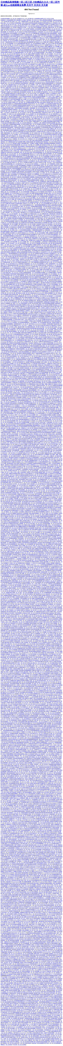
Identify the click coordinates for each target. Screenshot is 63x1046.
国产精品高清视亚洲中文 (30, 131)
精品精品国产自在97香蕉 (13, 463)
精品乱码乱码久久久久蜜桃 (12, 190)
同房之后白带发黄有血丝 (27, 726)
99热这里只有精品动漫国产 (24, 70)
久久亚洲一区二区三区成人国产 (38, 422)
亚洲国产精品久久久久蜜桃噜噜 (24, 570)
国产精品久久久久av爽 (6, 692)
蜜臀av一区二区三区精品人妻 (39, 197)
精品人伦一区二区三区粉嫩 (22, 978)
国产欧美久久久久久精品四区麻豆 (53, 482)
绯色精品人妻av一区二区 (49, 193)
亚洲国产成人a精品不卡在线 (20, 765)
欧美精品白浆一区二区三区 (32, 1009)
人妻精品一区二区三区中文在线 (36, 325)
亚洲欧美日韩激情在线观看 (48, 122)
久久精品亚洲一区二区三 (9, 645)
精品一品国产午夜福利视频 (47, 1032)
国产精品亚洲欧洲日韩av (41, 169)
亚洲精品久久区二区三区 (41, 55)
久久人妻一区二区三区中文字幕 (48, 633)
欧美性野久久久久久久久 (43, 136)
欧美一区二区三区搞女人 (21, 112)
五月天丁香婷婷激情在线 (9, 265)
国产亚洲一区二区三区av (10, 865)
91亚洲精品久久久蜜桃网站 (31, 510)
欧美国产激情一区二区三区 (29, 520)
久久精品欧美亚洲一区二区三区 (21, 247)
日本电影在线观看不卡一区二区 (33, 909)
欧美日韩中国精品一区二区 (54, 169)
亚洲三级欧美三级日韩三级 (14, 65)
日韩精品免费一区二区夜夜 (47, 572)
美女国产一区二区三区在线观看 (18, 243)
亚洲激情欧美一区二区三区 (17, 250)
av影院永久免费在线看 (18, 131)
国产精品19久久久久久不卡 (26, 186)
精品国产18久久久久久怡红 (30, 638)
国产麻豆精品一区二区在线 (46, 900)
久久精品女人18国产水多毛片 (22, 183)
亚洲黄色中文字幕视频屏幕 (10, 410)
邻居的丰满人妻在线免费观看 (41, 566)
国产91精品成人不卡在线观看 (41, 288)
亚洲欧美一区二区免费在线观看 (40, 196)
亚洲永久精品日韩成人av (55, 551)
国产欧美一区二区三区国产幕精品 (24, 740)
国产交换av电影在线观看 (36, 140)
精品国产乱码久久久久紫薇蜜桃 (21, 237)
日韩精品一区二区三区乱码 (45, 619)
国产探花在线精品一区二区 (45, 510)
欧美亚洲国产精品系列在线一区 (53, 125)
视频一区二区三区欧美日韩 (37, 899)
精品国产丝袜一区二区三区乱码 (42, 993)
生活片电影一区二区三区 (53, 21)
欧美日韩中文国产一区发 (21, 319)
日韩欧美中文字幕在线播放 (54, 1019)
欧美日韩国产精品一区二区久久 (45, 773)
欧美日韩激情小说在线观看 (22, 108)
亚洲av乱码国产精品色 (26, 504)
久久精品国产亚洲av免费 (12, 488)
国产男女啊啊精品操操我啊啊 (53, 51)
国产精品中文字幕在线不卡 (51, 325)
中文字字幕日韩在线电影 (25, 96)
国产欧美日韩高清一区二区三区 (48, 249)
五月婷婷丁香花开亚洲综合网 (47, 407)
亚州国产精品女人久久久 (18, 36)
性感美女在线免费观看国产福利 (46, 717)
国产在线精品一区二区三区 (37, 519)
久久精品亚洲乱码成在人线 (13, 222)
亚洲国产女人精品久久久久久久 (33, 761)
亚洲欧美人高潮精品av (11, 309)
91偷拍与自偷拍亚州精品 (54, 912)
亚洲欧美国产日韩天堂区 (39, 804)
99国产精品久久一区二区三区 (35, 268)
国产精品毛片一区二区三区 (9, 419)
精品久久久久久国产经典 (36, 153)
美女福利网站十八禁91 (42, 263)
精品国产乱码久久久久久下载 (12, 560)
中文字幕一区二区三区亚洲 (28, 168)
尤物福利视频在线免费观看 (20, 103)
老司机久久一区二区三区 (23, 899)
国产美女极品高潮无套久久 (51, 968)
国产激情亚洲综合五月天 (7, 809)
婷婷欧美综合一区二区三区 (31, 856)
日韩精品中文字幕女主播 (45, 591)
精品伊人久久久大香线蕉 (31, 836)
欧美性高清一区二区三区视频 (42, 1038)
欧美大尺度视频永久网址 (24, 751)
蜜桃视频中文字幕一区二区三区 (22, 553)
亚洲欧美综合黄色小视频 (48, 685)
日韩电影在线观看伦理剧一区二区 (20, 784)
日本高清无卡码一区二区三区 (11, 275)
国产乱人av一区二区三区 (13, 569)
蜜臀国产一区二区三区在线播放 (10, 545)
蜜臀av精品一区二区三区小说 (42, 682)
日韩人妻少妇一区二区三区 (18, 354)
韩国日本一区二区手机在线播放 (40, 902)
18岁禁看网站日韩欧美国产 (33, 796)
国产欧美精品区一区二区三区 (30, 294)
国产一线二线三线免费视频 (34, 241)
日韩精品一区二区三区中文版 (45, 86)
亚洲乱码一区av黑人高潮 (39, 51)
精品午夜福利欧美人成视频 (43, 644)
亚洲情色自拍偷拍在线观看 (30, 717)
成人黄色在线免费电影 (15, 454)
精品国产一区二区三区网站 (47, 754)
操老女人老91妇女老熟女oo (32, 278)
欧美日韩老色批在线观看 (52, 1000)
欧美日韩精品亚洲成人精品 (20, 754)
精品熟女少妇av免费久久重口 (54, 133)
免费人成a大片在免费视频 (8, 978)
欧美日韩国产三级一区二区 (33, 834)
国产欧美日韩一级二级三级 (47, 243)
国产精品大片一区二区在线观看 (41, 569)
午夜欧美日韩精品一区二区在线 (54, 990)
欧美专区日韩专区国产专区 (21, 874)
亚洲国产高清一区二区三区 (17, 228)
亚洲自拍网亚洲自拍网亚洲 (24, 649)
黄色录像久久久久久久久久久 (37, 81)
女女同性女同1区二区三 (36, 878)
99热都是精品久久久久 (7, 268)
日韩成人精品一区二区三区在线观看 (22, 196)
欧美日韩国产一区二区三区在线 (28, 644)
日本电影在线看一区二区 (30, 34)
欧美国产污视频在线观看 (32, 77)
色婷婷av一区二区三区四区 (54, 707)
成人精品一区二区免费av (10, 328)
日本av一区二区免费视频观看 (28, 404)
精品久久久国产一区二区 (49, 861)
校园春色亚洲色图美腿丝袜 (23, 645)
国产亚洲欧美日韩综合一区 (34, 202)
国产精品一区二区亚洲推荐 (32, 714)
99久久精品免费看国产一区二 (13, 630)
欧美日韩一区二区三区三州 (16, 516)
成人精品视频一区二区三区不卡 (40, 877)
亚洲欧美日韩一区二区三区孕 (9, 366)
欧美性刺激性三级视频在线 (53, 868)
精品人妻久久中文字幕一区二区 (47, 972)
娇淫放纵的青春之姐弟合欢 (49, 299)
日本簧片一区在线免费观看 (36, 247)
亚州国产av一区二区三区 (32, 290)
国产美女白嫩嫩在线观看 (19, 526)
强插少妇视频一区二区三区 (30, 136)
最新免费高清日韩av (26, 363)
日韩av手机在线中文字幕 (19, 724)
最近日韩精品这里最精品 (44, 250)
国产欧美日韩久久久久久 (22, 996)
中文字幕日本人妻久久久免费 (8, 922)
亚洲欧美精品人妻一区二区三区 (44, 818)
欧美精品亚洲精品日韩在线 (9, 937)
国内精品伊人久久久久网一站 (31, 906)
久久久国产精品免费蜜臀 (14, 99)
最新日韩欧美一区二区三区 (41, 231)
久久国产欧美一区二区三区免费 (31, 516)
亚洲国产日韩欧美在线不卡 (34, 855)
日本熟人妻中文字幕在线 (12, 1003)
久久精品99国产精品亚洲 (27, 80)
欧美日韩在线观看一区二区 (21, 651)
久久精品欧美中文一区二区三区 (34, 149)
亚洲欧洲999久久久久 (34, 456)
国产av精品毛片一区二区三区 (11, 644)
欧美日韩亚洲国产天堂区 (33, 426)
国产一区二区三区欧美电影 (24, 1043)
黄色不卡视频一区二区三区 (40, 442)
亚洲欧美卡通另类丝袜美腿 (32, 629)
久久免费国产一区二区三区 (23, 1027)
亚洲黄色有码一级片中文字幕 (53, 147)
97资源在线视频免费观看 (17, 864)
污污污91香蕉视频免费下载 (20, 43)
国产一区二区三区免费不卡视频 (35, 269)
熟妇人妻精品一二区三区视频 (20, 287)
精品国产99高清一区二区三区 (54, 312)
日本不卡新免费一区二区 (33, 484)
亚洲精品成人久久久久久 (7, 1015)
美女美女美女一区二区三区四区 (30, 652)
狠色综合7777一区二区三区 (24, 164)
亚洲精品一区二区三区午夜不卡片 (20, 485)
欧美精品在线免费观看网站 (38, 579)
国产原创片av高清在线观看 (20, 491)
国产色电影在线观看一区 (29, 611)
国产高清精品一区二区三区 (53, 62)
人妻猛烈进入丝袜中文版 (52, 363)
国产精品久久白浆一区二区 (23, 293)
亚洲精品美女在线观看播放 (28, 806)
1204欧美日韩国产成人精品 (42, 831)
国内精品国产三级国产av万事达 (19, 97)
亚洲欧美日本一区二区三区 (36, 403)
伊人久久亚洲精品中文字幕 (38, 59)
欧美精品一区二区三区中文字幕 (8, 780)
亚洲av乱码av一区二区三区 (34, 319)
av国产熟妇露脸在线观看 (30, 864)
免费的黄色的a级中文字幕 (34, 373)
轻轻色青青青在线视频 (12, 166)
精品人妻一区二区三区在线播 (49, 761)
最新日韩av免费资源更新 (49, 240)
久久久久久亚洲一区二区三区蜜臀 (26, 415)
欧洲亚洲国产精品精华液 (53, 324)
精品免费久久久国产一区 (45, 745)
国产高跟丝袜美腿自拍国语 (25, 51)
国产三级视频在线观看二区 (42, 858)
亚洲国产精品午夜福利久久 (10, 715)
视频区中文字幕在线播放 (38, 1008)
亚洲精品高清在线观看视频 (23, 575)
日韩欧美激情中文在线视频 (40, 222)
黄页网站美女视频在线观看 (32, 561)
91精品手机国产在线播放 (38, 171)
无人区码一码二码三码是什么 (19, 202)
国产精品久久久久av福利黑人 (23, 708)
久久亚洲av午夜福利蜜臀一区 (54, 413)
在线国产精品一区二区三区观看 (31, 188)
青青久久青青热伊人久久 (35, 287)
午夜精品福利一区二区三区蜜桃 (44, 256)
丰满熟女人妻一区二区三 (55, 128)
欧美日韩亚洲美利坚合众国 (24, 366)
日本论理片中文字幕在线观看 (15, 159)
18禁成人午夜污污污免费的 (29, 897)
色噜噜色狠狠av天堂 (50, 795)
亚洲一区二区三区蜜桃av (52, 513)
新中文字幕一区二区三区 (30, 1012)
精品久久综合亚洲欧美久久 (27, 473)
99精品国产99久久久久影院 (49, 878)
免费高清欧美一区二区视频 (39, 121)
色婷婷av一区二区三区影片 (45, 893)
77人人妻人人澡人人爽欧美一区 (48, 456)
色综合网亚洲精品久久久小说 (15, 178)
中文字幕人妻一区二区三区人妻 (10, 658)
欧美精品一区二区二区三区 (24, 871)
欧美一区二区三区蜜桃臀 (7, 889)
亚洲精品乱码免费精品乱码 (9, 431)
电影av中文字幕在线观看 (32, 802)
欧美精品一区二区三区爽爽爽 (13, 169)
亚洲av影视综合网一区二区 (15, 294)
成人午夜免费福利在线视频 (37, 943)
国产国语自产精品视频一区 (26, 683)
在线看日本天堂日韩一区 (45, 260)
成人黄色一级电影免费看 (14, 668)
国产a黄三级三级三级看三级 (27, 279)
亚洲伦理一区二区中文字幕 (24, 968)
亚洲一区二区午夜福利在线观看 (37, 52)
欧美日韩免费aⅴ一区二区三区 (32, 692)
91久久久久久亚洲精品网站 (50, 115)
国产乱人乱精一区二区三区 (50, 268)
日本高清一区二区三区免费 (33, 92)
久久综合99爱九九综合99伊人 (26, 434)
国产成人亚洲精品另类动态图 (47, 692)
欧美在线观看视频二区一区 (39, 152)
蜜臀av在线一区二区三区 (40, 118)
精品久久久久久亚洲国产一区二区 (18, 28)
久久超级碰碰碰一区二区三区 (10, 858)
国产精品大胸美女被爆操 (43, 228)
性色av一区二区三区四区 (53, 118)
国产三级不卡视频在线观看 (10, 899)
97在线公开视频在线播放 (51, 37)
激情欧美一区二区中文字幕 (44, 71)
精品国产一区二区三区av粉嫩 (32, 965)
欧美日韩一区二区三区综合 (7, 495)
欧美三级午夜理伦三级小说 (32, 900)
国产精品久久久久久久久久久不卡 (20, 140)
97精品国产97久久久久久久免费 (14, 881)
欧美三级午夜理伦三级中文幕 (30, 648)
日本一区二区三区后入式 (31, 704)
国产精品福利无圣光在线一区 (34, 134)
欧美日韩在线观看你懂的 (43, 789)
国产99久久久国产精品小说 (15, 638)
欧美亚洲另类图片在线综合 (51, 671)
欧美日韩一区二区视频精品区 (18, 77)
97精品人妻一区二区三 (6, 260)
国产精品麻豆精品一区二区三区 (45, 680)
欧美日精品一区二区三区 (28, 253)
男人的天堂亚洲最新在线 (14, 1034)
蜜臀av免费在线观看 (28, 142)
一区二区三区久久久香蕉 (17, 893)
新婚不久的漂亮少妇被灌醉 (39, 588)
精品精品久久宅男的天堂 (31, 911)
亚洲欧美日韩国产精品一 (8, 108)
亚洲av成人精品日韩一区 (22, 555)
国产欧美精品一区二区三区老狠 (39, 736)
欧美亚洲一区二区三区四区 (17, 71)
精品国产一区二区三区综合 (37, 125)
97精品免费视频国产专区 (43, 34)
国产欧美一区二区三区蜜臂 (24, 579)
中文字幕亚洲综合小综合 (32, 384)
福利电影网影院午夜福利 (39, 447)
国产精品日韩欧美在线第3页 (14, 481)
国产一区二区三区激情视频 (45, 36)
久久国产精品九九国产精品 (18, 761)
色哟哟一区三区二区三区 (54, 419)
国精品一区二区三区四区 (12, 511)
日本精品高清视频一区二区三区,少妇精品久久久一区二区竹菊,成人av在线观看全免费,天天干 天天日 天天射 (27, 18)
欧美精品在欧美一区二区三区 (52, 639)
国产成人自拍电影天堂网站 (9, 588)
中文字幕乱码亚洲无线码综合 (29, 31)
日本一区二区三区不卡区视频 (15, 78)
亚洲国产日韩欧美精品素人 (46, 448)
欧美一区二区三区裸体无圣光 (17, 563)
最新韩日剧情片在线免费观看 (29, 1013)
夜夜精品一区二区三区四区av (53, 670)
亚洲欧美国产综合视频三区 (9, 519)
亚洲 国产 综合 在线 (50, 171)
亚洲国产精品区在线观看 (11, 990)
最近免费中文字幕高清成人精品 (18, 796)
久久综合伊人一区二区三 (54, 903)
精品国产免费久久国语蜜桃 (37, 67)
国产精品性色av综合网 (25, 560)
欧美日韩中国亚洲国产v (54, 504)
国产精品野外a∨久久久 (39, 594)
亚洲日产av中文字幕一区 (29, 203)
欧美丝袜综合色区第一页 (9, 878)
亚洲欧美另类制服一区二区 (39, 1034)
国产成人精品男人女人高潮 (7, 439)
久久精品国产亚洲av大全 (34, 754)
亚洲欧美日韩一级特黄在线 (48, 213)
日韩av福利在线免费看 (29, 1028)
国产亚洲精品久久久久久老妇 (44, 437)
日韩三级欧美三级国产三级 (28, 698)
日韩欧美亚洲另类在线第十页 (8, 740)
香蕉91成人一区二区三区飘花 (49, 108)
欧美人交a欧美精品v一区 (12, 768)
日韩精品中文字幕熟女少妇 (17, 525)
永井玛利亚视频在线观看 (48, 303)
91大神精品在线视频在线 (27, 442)
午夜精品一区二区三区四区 (31, 334)
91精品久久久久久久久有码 (15, 350)
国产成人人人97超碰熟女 (32, 260)
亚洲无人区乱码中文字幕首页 (37, 795)
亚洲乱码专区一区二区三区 (17, 175)
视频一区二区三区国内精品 (18, 714)
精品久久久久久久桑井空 (35, 299)
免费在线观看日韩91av (18, 1012)
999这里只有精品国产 (32, 370)
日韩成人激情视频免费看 (7, 946)
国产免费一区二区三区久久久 (46, 150)
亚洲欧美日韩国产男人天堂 (12, 602)
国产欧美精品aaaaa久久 (6, 313)
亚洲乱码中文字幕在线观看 (51, 67)
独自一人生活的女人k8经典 (7, 112)
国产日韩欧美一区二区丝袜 (15, 136)
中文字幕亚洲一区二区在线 (41, 304)
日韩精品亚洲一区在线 (14, 993)
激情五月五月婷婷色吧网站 (15, 674)
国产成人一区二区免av (20, 589)
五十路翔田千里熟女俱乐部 (17, 172)
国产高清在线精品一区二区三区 (9, 808)
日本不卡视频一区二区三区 (28, 409)
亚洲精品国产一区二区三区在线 (16, 476)
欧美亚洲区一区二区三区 (36, 956)
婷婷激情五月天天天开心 (51, 166)
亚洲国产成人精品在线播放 (33, 815)
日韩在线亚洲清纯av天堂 (31, 146)
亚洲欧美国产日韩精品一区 (7, 1005)
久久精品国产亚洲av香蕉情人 (50, 105)
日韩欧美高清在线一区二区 (16, 188)
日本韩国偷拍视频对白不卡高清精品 (22, 1000)
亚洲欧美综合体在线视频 (54, 212)
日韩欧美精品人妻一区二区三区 (15, 771)
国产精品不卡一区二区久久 (17, 162)
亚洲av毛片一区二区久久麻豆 (33, 673)
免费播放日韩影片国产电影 (26, 912)
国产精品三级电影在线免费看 (33, 382)
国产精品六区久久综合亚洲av (47, 340)
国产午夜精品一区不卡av (8, 475)
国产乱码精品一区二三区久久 (33, 354)
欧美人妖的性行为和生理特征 (39, 26)
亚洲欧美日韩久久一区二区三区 (54, 186)
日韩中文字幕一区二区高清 (43, 601)
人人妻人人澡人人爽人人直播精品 (10, 297)
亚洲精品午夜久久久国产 (30, 547)
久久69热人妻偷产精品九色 (25, 447)
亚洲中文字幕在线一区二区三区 (11, 372)
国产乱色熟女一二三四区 (10, 566)
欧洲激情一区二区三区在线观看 (34, 208)
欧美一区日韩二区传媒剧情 (33, 439)
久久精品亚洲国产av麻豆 (24, 166)
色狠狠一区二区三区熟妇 (46, 53)
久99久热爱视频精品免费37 (17, 34)
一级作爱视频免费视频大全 (40, 205)
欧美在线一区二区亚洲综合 (55, 736)
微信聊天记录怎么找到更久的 (9, 197)
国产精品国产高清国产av (16, 792)
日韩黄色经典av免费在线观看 (53, 774)
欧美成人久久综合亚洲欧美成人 (40, 654)
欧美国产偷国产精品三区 (30, 120)
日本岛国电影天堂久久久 (44, 318)
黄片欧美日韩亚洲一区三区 (52, 81)
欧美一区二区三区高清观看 (24, 903)
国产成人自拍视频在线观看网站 (50, 382)
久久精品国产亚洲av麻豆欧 (10, 403)
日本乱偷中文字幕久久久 (34, 313)
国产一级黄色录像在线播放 (50, 485)
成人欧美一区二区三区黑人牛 (28, 65)
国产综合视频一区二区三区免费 (45, 329)
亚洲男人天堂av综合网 (26, 338)
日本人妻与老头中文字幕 (38, 489)
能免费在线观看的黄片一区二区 (28, 522)
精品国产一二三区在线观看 (42, 486)
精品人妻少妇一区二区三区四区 (51, 865)
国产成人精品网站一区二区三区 (35, 130)
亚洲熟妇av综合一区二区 (28, 304)
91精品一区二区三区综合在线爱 (50, 786)
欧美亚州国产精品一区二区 (15, 39)
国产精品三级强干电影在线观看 (20, 1022)
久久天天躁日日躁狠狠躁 (44, 398)
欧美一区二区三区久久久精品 (14, 244)
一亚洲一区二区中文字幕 (24, 125)
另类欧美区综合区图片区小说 (51, 247)
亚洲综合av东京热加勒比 (46, 426)
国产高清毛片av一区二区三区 (35, 155)
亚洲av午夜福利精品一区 (46, 965)
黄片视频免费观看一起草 (32, 526)
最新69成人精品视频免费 (27, 42)
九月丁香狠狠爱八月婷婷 (42, 24)
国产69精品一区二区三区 (35, 757)
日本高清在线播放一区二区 (27, 133)
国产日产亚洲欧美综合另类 (52, 560)
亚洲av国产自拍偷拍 (7, 393)
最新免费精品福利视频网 (53, 535)
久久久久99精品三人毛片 (7, 281)
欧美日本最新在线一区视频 (30, 952)
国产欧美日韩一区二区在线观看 (34, 492)
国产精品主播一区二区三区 (27, 843)
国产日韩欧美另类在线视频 (13, 343)
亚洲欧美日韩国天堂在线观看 (54, 570)
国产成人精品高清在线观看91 (24, 632)
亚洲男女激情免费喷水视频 (14, 895)
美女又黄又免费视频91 (36, 27)
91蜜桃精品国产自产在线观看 (15, 142)
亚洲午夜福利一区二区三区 (14, 209)
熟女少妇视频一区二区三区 (40, 90)
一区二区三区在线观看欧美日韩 (31, 827)
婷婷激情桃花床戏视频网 (35, 555)
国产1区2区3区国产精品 (35, 303)
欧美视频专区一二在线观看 (14, 558)
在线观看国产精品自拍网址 (30, 623)
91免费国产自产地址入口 (38, 37)
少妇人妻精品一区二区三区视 (8, 921)
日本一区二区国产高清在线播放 (44, 84)
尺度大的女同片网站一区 (12, 425)
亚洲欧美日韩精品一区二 (17, 462)
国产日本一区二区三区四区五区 (39, 538)
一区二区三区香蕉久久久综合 (52, 489)
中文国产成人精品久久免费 (30, 536)
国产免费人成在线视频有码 (15, 500)
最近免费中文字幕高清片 (10, 736)
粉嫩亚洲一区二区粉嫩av (54, 46)
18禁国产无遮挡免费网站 (23, 859)
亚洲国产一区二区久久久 (28, 705)
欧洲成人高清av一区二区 (49, 842)
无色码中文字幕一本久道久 (45, 162)
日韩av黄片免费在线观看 (12, 533)
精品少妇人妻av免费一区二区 (36, 671)
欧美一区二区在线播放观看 (40, 80)
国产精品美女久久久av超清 (10, 26)
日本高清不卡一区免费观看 (31, 799)
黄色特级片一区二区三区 (37, 478)
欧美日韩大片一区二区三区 (23, 482)
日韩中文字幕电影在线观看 (22, 475)
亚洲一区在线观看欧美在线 (25, 291)
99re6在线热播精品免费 (42, 368)
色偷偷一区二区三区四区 (7, 855)
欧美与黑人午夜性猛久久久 (54, 26)
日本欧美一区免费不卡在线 (14, 705)
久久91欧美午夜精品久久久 (22, 233)
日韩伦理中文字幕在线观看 (35, 435)
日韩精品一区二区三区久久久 (20, 139)
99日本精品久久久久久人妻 (35, 790)
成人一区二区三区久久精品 (36, 996)
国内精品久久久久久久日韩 (28, 915)
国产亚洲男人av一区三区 (26, 654)
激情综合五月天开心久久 (24, 768)
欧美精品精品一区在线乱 (27, 343)
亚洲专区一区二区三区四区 (14, 128)
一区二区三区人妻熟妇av (7, 1032)
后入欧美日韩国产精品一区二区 (15, 814)
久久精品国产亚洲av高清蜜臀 (52, 645)
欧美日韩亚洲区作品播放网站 (18, 423)
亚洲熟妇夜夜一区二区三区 (39, 466)
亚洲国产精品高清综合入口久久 (39, 539)
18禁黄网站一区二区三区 (48, 550)
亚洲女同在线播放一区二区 (49, 153)
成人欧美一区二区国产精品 (34, 641)
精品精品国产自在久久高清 (54, 194)
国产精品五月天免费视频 (31, 36)
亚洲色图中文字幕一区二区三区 (15, 86)
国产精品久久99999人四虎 (38, 624)
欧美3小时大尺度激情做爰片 (32, 457)
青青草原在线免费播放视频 (25, 425)
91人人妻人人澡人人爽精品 (53, 96)
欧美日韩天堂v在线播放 (49, 309)
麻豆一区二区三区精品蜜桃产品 (21, 303)
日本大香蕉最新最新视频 (19, 149)
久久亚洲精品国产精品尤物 (50, 348)
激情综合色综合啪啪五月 (24, 429)
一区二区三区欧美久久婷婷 (52, 447)
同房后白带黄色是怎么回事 (27, 169)
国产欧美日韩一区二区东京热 (19, 646)
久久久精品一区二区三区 (31, 732)
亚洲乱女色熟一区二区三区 (28, 1037)
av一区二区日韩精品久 (25, 718)
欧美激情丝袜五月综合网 (17, 120)
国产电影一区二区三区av (36, 523)
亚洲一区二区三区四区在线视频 (17, 114)
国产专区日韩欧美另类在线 (30, 376)
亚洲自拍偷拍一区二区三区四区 (27, 385)
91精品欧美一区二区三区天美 (45, 31)
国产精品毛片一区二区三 (36, 833)
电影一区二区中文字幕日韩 (23, 265)
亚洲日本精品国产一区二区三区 (16, 180)
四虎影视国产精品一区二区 (9, 482)
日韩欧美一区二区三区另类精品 (28, 285)
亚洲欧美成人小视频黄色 (37, 751)
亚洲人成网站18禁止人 (19, 100)
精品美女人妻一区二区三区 (36, 475)
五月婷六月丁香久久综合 (49, 541)
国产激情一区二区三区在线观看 (23, 62)
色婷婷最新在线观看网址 (49, 143)
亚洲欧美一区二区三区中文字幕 (36, 200)
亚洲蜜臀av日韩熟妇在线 (35, 177)
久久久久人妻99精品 (55, 789)
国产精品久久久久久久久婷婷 (21, 193)
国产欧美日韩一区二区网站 (27, 764)
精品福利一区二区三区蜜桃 (36, 784)
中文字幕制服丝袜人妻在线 (37, 33)
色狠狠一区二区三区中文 (38, 695)
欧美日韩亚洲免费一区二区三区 (19, 144)
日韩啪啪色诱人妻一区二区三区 (25, 296)
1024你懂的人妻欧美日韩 (13, 288)
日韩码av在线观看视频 (21, 252)
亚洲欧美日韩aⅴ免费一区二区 (29, 58)
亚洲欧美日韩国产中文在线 (31, 162)
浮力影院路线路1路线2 (46, 127)
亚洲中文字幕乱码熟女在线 (36, 348)
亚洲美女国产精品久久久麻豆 (45, 599)
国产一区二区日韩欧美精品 (51, 663)
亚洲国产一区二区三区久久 (25, 877)
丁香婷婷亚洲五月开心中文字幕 (13, 42)
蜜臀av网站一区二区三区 (18, 621)
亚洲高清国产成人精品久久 (23, 81)
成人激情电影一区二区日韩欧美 (25, 381)
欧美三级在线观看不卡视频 (39, 338)
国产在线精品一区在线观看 (34, 28)
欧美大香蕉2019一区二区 (28, 194)
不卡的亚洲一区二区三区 (8, 701)
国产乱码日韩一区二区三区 (28, 532)
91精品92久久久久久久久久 (30, 530)
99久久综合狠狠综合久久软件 (34, 826)
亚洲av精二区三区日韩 (21, 282)
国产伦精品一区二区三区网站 (42, 558)
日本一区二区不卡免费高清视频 (21, 422)
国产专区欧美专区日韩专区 (47, 306)
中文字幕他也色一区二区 (23, 780)
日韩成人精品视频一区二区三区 (47, 561)
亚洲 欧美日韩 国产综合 (17, 880)
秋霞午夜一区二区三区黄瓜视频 (30, 470)
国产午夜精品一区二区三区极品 (45, 331)
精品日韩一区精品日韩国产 (53, 322)
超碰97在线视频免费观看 (38, 598)
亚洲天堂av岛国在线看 (6, 187)
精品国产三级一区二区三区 (27, 630)
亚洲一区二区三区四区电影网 (49, 187)
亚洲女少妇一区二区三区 (40, 133)
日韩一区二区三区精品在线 (33, 407)
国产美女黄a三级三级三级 (12, 256)
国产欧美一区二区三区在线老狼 (11, 285)
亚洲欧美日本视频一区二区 (14, 375)
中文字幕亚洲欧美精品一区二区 (20, 52)
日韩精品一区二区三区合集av (29, 397)
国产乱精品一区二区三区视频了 (27, 84)
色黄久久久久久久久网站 (16, 46)
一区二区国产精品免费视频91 (29, 437)
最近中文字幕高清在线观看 (18, 514)
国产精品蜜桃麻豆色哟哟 (7, 130)
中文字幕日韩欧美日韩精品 (40, 507)
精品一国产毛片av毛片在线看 (10, 434)
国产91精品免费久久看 (6, 36)
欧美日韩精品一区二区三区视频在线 (18, 155)
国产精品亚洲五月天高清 (48, 321)
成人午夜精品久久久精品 (38, 297)
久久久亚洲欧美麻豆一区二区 (16, 781)
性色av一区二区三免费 (10, 115)
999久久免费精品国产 (7, 441)
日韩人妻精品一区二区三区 (47, 395)
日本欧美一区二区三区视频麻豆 (36, 139)
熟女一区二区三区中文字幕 (29, 93)
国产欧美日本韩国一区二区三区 (17, 564)
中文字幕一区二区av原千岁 (13, 45)
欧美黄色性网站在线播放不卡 (36, 872)
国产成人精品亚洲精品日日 (34, 216)
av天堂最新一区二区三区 (23, 219)
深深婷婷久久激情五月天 (32, 811)
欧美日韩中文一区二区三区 (7, 737)
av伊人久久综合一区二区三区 (19, 664)
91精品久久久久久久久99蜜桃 (44, 530)
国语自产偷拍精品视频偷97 (11, 96)
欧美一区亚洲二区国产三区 (36, 617)
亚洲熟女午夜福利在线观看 (44, 547)
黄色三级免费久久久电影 (19, 20)
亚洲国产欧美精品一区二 (43, 124)
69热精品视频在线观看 (26, 517)
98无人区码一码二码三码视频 (40, 410)
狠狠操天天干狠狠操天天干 (20, 130)
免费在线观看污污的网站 (15, 542)
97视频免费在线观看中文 (38, 230)
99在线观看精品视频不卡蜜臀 (44, 781)
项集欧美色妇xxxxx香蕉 (50, 453)
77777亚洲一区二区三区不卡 (23, 922)
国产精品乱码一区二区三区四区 (49, 815)
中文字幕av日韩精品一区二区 (8, 359)
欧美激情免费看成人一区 (26, 322)
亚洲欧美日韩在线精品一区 (34, 660)
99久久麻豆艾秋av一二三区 (26, 1024)
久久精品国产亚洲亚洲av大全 (25, 658)
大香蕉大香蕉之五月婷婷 (9, 466)
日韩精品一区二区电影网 (8, 727)
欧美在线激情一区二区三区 (14, 413)
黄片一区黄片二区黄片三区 (7, 75)
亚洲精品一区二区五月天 (42, 793)
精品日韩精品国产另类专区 (42, 551)
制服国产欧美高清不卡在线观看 (19, 370)
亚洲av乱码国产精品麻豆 (21, 378)
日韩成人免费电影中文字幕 (34, 238)
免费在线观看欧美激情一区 (24, 400)
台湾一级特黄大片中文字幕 (13, 442)
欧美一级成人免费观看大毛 (28, 779)
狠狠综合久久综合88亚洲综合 (42, 394)
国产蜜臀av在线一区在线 (10, 699)
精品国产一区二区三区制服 (14, 194)
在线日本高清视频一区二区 (33, 249)
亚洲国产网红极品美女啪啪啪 (15, 218)
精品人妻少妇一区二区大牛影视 (39, 419)
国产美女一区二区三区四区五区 (37, 73)
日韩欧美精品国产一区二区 (36, 541)
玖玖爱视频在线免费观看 (15, 58)
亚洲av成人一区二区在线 (51, 579)
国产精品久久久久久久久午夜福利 (19, 321)
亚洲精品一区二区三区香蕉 (42, 586)
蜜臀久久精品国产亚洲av (15, 554)
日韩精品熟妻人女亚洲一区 (20, 268)
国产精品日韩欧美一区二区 (12, 337)
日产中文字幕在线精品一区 (52, 508)
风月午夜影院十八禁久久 (46, 500)
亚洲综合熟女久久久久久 (23, 964)
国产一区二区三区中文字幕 (42, 445)
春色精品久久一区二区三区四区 (50, 757)
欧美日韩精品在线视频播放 (17, 696)
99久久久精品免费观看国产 (43, 522)
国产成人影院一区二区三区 (45, 696)
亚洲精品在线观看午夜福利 (22, 608)
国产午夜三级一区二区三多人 (38, 720)
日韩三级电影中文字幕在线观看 (47, 30)
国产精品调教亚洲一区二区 (44, 481)
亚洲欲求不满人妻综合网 (15, 853)
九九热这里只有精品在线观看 (27, 372)
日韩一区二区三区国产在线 (9, 996)
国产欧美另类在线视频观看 (23, 158)
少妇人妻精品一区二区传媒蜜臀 (53, 52)
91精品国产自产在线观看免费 (9, 833)
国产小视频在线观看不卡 (31, 318)
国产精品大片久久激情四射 (55, 259)
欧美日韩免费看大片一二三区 (15, 486)
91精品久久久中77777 (39, 45)
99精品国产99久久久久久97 (50, 730)
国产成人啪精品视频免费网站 (10, 793)
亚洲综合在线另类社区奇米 (42, 1037)
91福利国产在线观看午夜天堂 (11, 95)
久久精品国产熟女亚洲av (30, 228)
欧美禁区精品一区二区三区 (7, 62)
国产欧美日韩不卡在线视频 (14, 397)
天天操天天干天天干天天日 (37, 848)
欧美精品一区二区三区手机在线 (15, 307)
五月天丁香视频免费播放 (10, 538)
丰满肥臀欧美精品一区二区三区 (36, 460)
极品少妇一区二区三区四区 (10, 529)
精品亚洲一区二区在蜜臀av (53, 467)
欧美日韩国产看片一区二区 (30, 124)
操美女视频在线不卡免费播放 (42, 454)
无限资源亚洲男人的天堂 (49, 388)
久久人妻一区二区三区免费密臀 (42, 450)
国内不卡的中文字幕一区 (45, 77)
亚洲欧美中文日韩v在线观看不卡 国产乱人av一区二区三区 (46, 351)
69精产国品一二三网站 (14, 61)
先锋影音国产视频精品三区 (27, 332)
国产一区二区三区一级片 (21, 727)
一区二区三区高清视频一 (51, 328)
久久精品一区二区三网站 (8, 230)
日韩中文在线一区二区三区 (9, 177)
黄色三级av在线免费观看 (50, 33)
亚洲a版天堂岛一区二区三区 (25, 850)
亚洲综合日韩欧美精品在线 (49, 344)
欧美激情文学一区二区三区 (36, 485)
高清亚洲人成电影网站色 (42, 748)
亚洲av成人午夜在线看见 (44, 365)
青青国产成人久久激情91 (49, 617)
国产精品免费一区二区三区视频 (18, 241)
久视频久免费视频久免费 (13, 607)
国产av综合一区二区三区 (13, 507)
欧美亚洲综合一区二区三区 (40, 212)
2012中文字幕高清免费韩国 (34, 97)
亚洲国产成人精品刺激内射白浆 (30, 554)
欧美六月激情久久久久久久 (44, 58)
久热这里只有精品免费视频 (54, 538)
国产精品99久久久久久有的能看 (50, 679)
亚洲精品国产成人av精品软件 (23, 837)
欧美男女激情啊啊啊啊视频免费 (30, 739)
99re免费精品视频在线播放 (18, 811)
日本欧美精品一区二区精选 (34, 805)
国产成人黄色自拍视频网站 (38, 511)
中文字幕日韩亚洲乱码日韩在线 (48, 100)
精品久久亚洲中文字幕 (37, 837)
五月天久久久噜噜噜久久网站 (20, 679)
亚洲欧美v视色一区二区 (45, 984)
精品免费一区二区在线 (13, 368)
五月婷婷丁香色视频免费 (13, 450)
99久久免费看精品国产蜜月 (42, 690)
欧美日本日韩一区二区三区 (23, 467)
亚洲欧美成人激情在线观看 (34, 378)
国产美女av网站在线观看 (26, 297)
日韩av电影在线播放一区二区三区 (37, 513)
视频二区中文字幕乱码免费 (33, 875)
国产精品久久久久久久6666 (28, 494)
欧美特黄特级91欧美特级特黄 (36, 328)
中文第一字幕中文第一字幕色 (16, 150)
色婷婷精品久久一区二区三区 (36, 235)
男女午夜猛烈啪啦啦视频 (50, 784)
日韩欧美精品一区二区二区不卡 (11, 133)
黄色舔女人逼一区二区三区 (40, 434)
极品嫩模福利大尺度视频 (45, 370)
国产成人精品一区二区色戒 (32, 109)
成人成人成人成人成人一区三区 (13, 24)
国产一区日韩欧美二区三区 (21, 506)
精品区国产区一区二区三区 (10, 478)
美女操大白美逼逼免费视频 (39, 96)
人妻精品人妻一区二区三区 (46, 444)
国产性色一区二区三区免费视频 (52, 1043)
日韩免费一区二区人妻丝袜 (20, 498)
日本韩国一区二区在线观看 (33, 127)
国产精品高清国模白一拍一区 (14, 331)
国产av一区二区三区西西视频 (42, 156)
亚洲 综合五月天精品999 (8, 749)
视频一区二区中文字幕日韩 (47, 56)
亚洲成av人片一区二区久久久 (44, 120)
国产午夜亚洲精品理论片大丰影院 (13, 601)
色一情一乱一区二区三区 (7, 53)
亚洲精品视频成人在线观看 (51, 708)
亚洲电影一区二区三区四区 (10, 225)
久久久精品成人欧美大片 (49, 353)
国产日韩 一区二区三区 (21, 663)
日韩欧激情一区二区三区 (51, 230)
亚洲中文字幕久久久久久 (32, 925)
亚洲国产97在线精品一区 (48, 776)
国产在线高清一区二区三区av (25, 225)
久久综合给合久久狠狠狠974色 (16, 227)
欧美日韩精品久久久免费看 (19, 673)
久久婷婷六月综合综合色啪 (19, 905)
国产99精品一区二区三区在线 (44, 117)
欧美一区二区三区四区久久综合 (27, 533)
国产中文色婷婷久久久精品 (46, 188)
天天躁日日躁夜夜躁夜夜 (54, 237)
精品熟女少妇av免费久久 (34, 252)
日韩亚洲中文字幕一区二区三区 (18, 30)
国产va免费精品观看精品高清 (54, 347)
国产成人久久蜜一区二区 (50, 262)
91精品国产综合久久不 (13, 84)
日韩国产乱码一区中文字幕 (52, 219)
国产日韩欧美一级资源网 (53, 42)
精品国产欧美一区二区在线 (41, 528)
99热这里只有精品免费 (12, 682)
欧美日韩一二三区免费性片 (20, 281)
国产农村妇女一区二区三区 (49, 580)
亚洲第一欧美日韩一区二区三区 (33, 514)
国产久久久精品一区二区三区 (45, 689)
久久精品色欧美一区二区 (21, 238)
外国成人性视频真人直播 (40, 726)
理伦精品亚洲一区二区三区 (30, 89)
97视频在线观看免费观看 (30, 752)
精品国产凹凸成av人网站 (18, 900)
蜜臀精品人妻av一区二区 (8, 277)
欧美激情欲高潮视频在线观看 (31, 180)
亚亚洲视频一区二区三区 (45, 714)
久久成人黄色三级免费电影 (26, 257)
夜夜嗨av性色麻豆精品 (46, 870)
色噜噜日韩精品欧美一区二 (24, 262)
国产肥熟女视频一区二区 (41, 194)
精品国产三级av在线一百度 (12, 186)
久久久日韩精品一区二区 (54, 497)
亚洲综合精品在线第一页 (37, 416)
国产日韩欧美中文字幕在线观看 (40, 291)
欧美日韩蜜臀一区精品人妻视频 (46, 563)
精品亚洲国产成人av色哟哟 (28, 24)
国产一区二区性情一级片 (21, 737)
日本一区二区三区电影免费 (44, 390)
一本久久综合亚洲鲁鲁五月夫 (26, 205)
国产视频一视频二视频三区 (46, 384)
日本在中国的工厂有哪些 (18, 732)
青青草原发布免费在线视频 (33, 933)
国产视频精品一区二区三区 (45, 925)
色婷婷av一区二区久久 (21, 211)
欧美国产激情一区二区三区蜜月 (24, 121)
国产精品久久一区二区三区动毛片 (15, 341)
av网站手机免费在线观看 (52, 181)
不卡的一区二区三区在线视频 (12, 90)
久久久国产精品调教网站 (19, 165)
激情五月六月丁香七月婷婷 (26, 783)
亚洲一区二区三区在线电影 (40, 683)
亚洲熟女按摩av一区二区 (19, 393)
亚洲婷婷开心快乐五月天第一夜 (18, 997)
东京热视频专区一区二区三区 (18, 208)
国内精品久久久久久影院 (27, 212)
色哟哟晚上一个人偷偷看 (48, 585)
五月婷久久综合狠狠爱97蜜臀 (30, 78)
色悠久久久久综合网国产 (48, 255)
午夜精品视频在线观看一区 (26, 347)
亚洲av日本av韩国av (57, 739)
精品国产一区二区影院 (37, 1010)
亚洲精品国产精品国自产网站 (51, 302)
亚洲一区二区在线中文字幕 (33, 48)
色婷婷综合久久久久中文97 (49, 555)
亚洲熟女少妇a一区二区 (8, 378)
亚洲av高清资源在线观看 (31, 23)
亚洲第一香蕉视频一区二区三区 (42, 95)
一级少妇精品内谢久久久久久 (45, 470)
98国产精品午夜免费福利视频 (47, 991)
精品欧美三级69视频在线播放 (25, 488)
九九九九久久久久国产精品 (51, 235)
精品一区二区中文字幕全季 (42, 839)
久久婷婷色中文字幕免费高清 (25, 459)
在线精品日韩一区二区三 (42, 755)
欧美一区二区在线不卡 (12, 118)
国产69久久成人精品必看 (9, 956)
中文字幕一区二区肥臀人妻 (34, 144)
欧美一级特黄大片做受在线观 (41, 300)
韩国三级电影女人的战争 (39, 225)
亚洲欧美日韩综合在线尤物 (18, 278)
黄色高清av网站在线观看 (20, 567)
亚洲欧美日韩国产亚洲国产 (24, 369)
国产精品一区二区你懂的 (54, 90)
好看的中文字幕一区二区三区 (34, 221)
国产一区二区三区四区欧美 (10, 840)
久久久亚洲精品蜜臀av (28, 156)
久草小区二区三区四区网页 (52, 59)
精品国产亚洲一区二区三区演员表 (14, 335)
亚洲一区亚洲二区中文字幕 (19, 260)
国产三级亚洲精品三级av (7, 412)
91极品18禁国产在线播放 (33, 53)
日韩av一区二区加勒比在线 (20, 200)
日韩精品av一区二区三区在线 (24, 695)
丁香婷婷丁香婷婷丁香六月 (10, 751)
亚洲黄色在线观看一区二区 (44, 752)
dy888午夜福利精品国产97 (53, 332)
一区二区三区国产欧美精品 (28, 55)
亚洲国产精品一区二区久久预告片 (40, 266)
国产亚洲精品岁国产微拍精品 (41, 142)
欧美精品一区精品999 (21, 48)
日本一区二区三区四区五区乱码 (38, 265)
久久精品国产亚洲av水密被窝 (37, 75)
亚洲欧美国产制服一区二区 (12, 592)
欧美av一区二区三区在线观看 (51, 400)
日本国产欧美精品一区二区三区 (29, 117)
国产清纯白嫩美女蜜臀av (36, 529)
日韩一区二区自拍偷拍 (50, 1008)
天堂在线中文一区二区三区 (42, 40)
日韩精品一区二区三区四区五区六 (30, 209)
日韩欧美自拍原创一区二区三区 (44, 385)
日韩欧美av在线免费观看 (22, 177)
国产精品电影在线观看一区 (15, 940)
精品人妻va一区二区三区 (23, 833)
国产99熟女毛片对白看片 (8, 613)
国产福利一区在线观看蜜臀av (44, 65)
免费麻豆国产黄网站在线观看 (17, 680)
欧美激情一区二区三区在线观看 (8, 171)
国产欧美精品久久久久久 (24, 266)
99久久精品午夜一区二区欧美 (9, 147)
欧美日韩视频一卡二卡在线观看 (18, 557)
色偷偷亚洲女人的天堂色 (8, 743)
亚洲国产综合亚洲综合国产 (44, 536)
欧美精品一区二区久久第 (43, 244)
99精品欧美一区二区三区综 (44, 89)
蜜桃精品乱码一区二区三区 (32, 787)
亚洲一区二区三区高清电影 (11, 205)
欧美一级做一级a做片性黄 (17, 326)
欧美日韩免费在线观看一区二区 (52, 130)
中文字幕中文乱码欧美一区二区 (31, 984)
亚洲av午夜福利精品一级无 (18, 23)
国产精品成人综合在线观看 (10, 33)
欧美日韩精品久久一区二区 (45, 294)
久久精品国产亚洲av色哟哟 (13, 974)
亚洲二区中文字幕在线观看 (19, 883)
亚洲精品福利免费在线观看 (33, 724)
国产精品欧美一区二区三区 (15, 591)
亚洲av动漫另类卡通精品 (13, 1041)
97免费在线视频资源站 (16, 156)
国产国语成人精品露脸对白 (45, 78)
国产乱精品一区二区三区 (39, 962)
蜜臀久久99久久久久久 (37, 871)
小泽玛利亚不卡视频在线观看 (48, 241)
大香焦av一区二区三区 (56, 315)
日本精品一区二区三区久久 (16, 666)
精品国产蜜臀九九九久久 (10, 70)
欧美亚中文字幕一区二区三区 (49, 144)
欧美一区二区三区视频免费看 (29, 331)
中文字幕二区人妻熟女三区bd (14, 438)
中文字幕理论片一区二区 (26, 707)
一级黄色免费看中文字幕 (39, 931)
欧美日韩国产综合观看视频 (54, 806)
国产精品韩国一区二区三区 (41, 808)
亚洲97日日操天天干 (20, 290)
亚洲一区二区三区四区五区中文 (29, 789)
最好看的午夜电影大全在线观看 (49, 282)
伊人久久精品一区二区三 (33, 983)
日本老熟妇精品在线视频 (40, 279)
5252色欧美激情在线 (29, 839)
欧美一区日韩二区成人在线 (53, 620)
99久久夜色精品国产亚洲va (55, 808)
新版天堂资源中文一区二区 (24, 736)
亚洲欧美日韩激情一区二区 (7, 444)
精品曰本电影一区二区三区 (17, 49)
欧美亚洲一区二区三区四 (15, 31)
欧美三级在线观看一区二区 (45, 274)
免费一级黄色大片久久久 (30, 175)
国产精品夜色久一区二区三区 (47, 92)
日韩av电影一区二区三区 (46, 875)
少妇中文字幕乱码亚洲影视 (47, 457)
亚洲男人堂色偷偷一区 (49, 475)
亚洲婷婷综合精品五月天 (49, 978)
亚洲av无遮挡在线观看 (20, 439)
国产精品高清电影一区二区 (40, 544)
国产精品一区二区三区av (49, 956)
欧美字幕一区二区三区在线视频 (45, 184)
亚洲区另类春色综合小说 (25, 986)
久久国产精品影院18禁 (33, 444)
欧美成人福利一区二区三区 (23, 206)
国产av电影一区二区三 (46, 362)
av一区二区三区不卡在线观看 (9, 302)
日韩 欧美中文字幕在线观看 (53, 338)
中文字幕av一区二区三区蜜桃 (17, 759)
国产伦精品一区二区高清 (40, 21)
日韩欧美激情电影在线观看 (46, 516)
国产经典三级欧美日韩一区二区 (50, 27)
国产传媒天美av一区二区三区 (10, 272)
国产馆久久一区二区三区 (54, 917)
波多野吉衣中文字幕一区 (44, 958)
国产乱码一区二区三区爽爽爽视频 (42, 592)
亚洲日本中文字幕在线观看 (43, 285)
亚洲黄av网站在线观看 (31, 432)
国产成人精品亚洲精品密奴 (34, 112)
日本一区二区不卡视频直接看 (38, 62)
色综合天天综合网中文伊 (32, 30)
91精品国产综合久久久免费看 (45, 771)
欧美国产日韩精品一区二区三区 (50, 277)
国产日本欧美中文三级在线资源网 (23, 199)
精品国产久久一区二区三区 (36, 115)
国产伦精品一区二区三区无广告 (10, 51)
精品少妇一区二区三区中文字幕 (41, 99)
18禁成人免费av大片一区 (14, 102)
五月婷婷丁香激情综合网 (14, 504)
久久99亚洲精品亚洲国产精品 (52, 103)
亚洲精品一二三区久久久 (21, 406)
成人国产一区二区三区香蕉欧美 (8, 508)
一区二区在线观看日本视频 (38, 272)
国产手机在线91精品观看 (46, 880)
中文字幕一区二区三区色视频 (23, 246)
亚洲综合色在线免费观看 (40, 459)
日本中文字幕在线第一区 (49, 1005)
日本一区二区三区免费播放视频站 (37, 147)
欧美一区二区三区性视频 (26, 190)
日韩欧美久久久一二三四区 (40, 749)
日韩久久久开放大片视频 (21, 444)
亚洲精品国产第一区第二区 (28, 586)
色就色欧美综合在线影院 (51, 553)
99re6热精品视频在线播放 (38, 508)
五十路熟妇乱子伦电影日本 (44, 315)
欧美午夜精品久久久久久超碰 (31, 172)
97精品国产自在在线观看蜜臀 (35, 302)
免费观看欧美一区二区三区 (22, 299)
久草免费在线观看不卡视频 (29, 244)
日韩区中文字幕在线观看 (21, 221)
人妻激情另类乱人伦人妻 (27, 21)
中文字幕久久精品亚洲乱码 (33, 1032)
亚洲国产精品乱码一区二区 (50, 158)
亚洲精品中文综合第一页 (23, 161)
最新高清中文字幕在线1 (16, 93)
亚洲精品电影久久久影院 (17, 510)
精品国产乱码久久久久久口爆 (52, 740)
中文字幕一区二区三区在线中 (30, 365)
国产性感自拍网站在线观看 (18, 965)
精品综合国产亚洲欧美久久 (40, 783)
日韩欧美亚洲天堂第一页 (46, 946)
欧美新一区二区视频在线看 (21, 435)
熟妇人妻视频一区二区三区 (23, 523)
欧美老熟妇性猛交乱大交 (43, 1013)
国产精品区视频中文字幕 (53, 548)
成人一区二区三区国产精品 (22, 617)
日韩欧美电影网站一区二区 (22, 348)
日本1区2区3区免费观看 (56, 944)
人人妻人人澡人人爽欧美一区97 (16, 799)
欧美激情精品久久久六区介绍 (22, 701)
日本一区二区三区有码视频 (13, 332)
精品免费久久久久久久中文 (44, 952)
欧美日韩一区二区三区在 (33, 991)
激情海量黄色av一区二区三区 (31, 401)
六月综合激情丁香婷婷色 (28, 551)
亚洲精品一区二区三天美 (14, 338)
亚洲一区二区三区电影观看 (22, 191)
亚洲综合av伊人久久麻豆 (40, 343)
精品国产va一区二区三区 (27, 357)
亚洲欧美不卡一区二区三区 (19, 605)
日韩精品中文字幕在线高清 (50, 833)
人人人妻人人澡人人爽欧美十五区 (19, 240)
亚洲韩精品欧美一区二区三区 (21, 324)
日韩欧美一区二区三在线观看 (29, 375)
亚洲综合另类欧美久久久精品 (41, 428)
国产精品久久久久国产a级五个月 (41, 391)
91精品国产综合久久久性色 (28, 981)
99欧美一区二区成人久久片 (30, 86)
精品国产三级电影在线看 (19, 344)
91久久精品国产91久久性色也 (9, 219)
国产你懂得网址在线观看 (37, 262)
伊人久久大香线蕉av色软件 (44, 642)
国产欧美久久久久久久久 (43, 762)
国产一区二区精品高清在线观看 (24, 74)
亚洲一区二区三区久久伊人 (48, 64)
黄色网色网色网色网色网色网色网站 (44, 812)
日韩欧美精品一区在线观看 (31, 250)
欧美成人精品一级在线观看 (54, 434)
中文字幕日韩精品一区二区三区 (33, 786)
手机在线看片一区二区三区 (24, 538)
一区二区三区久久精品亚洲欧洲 (29, 614)
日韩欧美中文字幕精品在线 (10, 137)
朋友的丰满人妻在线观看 (38, 316)
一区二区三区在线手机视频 (40, 61)
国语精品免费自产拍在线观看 (24, 508)
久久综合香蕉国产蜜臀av (25, 37)
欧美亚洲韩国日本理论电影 (26, 90)
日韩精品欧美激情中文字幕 (45, 146)
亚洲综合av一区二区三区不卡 (8, 608)
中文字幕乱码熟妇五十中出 (39, 657)
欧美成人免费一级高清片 (12, 459)
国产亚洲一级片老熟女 (40, 102)
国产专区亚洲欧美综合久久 (23, 639)
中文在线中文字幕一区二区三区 (24, 466)
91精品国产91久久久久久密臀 (10, 37)
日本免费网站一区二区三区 (49, 140)
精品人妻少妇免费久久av (49, 366)
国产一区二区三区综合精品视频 (28, 755)
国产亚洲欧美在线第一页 (38, 927)
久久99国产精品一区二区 (43, 39)
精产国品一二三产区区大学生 (40, 451)
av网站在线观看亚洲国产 (46, 495)
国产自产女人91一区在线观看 (11, 598)
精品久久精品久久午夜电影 (23, 956)
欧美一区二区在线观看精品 (34, 43)
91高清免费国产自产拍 (47, 498)
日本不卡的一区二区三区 (55, 919)
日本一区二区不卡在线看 (19, 946)
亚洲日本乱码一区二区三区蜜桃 (36, 103)
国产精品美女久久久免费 (48, 660)
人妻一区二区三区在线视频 (42, 203)
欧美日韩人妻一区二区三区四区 (14, 501)
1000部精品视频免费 (8, 395)
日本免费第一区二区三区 (8, 299)
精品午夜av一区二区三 (33, 340)
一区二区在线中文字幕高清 (24, 1030)
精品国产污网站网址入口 (21, 306)
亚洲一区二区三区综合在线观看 (34, 344)
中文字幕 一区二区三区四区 (37, 453)
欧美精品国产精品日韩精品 (18, 146)
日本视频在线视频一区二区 (36, 715)
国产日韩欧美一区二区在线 (53, 604)
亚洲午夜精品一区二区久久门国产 (50, 406)
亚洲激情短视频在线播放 (32, 68)
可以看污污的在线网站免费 (20, 721)
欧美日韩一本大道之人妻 (42, 886)
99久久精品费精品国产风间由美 (8, 949)
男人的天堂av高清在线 (6, 484)
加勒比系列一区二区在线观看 (41, 953)
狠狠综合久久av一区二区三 (20, 325)
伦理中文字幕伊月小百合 (37, 309)
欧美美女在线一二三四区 (50, 780)
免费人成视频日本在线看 (8, 233)
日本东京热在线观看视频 (17, 106)
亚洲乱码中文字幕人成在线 (48, 636)
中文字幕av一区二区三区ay (47, 777)
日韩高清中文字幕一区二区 (48, 112)
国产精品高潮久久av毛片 (13, 573)
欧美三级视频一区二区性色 (45, 648)
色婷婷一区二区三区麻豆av (40, 658)
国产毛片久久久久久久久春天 (35, 865)
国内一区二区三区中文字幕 (37, 645)
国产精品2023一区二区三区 (9, 206)
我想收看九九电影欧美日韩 (47, 313)
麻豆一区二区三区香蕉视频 (35, 503)
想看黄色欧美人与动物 (31, 284)
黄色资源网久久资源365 (21, 613)
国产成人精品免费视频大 (43, 417)
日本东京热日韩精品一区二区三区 (29, 398)
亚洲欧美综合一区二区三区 (10, 548)
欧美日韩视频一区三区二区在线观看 (34, 227)
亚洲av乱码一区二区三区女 (30, 159)
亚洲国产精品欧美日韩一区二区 (27, 711)
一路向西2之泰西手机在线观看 (29, 481)
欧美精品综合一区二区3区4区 (31, 150)
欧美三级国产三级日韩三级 (46, 423)
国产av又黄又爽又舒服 (40, 332)
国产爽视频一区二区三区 (41, 806)
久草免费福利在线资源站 (46, 1016)
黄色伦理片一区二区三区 (27, 61)
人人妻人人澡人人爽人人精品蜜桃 (17, 472)
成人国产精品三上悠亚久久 (40, 912)
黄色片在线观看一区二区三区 (22, 627)
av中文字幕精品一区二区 (23, 33)
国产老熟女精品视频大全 (49, 506)
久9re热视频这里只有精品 (36, 183)
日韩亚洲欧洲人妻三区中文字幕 (43, 846)
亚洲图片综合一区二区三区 (14, 409)
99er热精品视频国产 (41, 853)
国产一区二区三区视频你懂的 (37, 627)
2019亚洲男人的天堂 (9, 617)
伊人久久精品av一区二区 (7, 255)
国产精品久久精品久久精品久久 (26, 661)
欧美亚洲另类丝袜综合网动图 (48, 589)
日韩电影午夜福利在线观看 (19, 105)
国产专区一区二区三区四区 (54, 137)
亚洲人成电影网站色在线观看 (49, 378)
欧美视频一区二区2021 (10, 121)
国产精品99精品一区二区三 (54, 61)
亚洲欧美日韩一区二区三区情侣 (19, 896)
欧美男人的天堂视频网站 (44, 856)
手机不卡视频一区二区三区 (25, 545)
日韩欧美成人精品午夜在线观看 (37, 955)
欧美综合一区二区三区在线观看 (34, 975)
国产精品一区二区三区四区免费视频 (29, 693)
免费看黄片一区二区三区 (22, 115)
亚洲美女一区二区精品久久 (51, 87)
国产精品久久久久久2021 (30, 71)
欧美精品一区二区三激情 (9, 456)
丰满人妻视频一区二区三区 (28, 930)
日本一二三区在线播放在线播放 (23, 230)
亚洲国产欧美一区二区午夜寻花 (43, 630)
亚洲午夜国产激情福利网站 (21, 872)
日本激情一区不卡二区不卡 (20, 134)
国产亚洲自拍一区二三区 (22, 842)
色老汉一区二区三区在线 (46, 165)
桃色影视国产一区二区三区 (45, 710)
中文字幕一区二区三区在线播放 (37, 233)
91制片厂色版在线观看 (36, 353)
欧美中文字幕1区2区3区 (40, 676)
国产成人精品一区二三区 (14, 21)
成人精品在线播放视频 (52, 801)
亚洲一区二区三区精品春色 (50, 922)
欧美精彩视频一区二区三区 (53, 343)
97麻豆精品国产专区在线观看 (24, 171)
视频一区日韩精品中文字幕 (17, 950)
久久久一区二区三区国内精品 (9, 720)
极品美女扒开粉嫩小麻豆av (41, 533)
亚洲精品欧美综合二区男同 (36, 388)
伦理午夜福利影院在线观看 (41, 705)
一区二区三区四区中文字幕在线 (38, 575)
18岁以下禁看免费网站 (7, 754)
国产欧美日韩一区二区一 (35, 776)
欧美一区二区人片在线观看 (50, 227)
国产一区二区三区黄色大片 (21, 1005)
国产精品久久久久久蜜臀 (7, 196)
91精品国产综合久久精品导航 (51, 139)
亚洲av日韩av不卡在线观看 (26, 887)
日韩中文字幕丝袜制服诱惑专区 (11, 522)
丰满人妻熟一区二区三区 (41, 583)
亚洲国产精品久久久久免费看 (52, 73)
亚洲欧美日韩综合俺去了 (9, 757)
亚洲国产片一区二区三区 (42, 271)
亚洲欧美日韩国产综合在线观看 (27, 602)
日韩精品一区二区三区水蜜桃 (41, 688)
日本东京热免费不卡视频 (14, 494)
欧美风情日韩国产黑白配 (44, 732)
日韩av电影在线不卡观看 (38, 713)
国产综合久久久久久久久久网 (8, 81)
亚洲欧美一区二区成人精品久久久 (30, 745)
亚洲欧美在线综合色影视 (22, 328)
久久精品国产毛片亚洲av (8, 306)
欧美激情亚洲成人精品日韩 (37, 701)
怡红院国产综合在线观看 (40, 620)
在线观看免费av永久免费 (35, 679)
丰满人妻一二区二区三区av (9, 453)
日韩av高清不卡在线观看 (38, 87)
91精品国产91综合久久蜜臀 (50, 996)
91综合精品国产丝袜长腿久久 (48, 48)
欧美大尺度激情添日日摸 (27, 128)
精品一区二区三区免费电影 (7, 776)
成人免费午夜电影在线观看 (36, 193)
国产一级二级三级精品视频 (32, 1035)
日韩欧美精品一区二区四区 (40, 707)
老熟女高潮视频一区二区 (35, 187)
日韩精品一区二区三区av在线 (44, 397)
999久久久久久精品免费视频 (14, 445)
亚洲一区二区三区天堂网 (18, 284)
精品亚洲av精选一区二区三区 (36, 845)
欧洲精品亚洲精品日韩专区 (55, 74)
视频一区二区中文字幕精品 (24, 990)
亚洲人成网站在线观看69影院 (13, 473)
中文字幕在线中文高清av (25, 87)
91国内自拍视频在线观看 (8, 663)
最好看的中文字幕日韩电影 (54, 425)
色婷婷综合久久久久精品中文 (9, 381)
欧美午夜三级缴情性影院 (35, 277)
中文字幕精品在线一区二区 (42, 111)
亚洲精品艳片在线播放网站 (25, 902)
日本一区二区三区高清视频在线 (32, 880)
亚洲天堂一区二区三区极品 (31, 597)
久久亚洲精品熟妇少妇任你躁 (14, 304)
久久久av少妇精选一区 (13, 322)
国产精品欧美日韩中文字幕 (49, 608)
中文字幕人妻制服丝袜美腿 (21, 790)
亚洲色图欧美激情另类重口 (53, 121)
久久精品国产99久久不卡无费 (17, 787)
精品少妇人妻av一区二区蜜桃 (28, 748)
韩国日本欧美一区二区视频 (52, 859)
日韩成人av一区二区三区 (27, 428)
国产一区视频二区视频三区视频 (35, 143)
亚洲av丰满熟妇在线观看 (30, 823)
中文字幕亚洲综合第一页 (31, 326)
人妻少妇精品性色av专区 (10, 296)
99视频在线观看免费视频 (15, 779)
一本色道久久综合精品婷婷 (26, 450)
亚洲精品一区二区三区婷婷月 (19, 216)
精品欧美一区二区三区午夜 (10, 161)
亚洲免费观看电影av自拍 (36, 730)
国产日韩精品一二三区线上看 (38, 164)
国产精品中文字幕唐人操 (50, 646)
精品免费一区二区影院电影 (45, 597)
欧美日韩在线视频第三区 (25, 351)
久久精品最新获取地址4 (18, 334)
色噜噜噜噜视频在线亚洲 (7, 685)
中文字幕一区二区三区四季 (12, 711)
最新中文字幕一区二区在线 (19, 122)
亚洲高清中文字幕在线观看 (20, 426)
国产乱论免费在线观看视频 (35, 506)
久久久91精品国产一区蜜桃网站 (20, 469)
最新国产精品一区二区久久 (45, 472)
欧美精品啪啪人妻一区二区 (45, 114)
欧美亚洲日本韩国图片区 (31, 234)
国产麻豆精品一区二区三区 (12, 391)
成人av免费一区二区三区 (27, 99)
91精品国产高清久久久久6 (40, 312)
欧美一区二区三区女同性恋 (54, 80)
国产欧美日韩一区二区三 (14, 748)
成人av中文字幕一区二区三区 (24, 197)
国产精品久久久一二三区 (30, 977)
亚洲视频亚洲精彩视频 (43, 106)
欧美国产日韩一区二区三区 (31, 274)
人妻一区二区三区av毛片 (16, 897)
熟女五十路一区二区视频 (51, 70)
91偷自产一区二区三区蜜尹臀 (20, 388)
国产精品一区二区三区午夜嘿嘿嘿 (10, 912)
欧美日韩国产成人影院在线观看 (46, 652)
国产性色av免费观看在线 (9, 282)
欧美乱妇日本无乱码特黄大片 (49, 360)
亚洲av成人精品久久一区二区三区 (27, 256)
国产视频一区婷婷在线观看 (17, 597)
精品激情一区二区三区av (53, 702)
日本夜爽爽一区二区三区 (55, 947)
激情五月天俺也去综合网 (15, 745)
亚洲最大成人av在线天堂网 (36, 240)
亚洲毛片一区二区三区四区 (52, 511)
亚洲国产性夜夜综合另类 (47, 939)
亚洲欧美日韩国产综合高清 (41, 253)
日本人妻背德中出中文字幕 (54, 442)
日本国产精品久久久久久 (26, 497)
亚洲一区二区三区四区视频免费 (26, 682)
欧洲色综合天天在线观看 (30, 49)
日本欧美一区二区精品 (36, 420)
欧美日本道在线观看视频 (49, 837)
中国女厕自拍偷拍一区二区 (34, 255)
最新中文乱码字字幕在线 (14, 746)
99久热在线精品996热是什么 (30, 307)
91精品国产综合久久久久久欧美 (42, 257)
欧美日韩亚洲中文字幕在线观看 (53, 921)
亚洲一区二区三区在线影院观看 (21, 153)
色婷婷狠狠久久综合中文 (26, 801)
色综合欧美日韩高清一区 (16, 89)
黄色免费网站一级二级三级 (38, 892)
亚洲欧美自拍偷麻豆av (44, 674)
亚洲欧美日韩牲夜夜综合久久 (45, 23)
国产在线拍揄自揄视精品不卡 (23, 419)
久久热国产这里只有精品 (32, 423)
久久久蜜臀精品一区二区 (37, 174)
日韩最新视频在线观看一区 (15, 124)
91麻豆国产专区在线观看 (40, 887)
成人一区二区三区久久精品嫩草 (30, 674)
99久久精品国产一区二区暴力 (30, 178)
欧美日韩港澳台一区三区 (42, 275)
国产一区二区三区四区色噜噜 (40, 504)
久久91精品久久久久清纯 (9, 73)
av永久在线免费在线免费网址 (22, 75)
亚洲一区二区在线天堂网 (42, 947)
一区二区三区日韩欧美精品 (38, 553)
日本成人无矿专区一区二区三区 (54, 459)
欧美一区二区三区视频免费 (15, 648)
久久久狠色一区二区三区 (55, 111)
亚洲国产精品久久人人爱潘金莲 (50, 238)
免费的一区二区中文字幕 (48, 43)
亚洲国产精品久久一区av (51, 45)
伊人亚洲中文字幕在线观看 (44, 49)
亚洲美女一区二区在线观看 (39, 322)
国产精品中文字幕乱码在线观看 (31, 346)
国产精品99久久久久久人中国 (8, 316)
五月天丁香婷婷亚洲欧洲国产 (39, 517)
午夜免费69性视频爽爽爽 (24, 670)
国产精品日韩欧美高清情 (52, 908)
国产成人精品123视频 (51, 225)
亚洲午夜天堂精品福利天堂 (53, 152)
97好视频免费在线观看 (7, 503)
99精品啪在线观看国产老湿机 (23, 359)
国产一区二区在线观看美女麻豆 (48, 933)
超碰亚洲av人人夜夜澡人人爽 (33, 122)
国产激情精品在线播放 (28, 218)
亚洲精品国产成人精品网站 (43, 520)
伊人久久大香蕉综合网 (28, 46)
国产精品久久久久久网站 (40, 42)
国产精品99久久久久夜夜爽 (14, 271)
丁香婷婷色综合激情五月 (19, 127)
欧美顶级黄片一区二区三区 (26, 95)
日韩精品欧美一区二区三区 (31, 341)
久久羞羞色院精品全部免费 (30, 350)
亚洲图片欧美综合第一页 (48, 319)
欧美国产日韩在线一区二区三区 (49, 28)
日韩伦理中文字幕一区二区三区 (17, 786)
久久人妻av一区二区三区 (30, 781)
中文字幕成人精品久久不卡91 (11, 594)
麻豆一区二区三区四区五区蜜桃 (33, 595)
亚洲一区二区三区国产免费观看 (41, 488)
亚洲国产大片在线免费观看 (41, 372)
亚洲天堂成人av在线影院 (22, 73)
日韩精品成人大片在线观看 (51, 478)
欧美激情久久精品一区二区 (44, 284)
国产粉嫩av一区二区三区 (43, 623)
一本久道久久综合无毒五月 (18, 909)
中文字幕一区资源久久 (16, 365)
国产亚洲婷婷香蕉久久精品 (14, 657)
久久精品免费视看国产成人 (44, 462)
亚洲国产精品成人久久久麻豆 (49, 595)
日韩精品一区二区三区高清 (39, 190)
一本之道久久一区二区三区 (12, 688)
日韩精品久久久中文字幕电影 (37, 191)
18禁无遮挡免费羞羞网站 (33, 495)
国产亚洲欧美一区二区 (8, 193)
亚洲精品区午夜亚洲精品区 (21, 83)
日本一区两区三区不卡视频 (48, 287)
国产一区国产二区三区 (37, 337)
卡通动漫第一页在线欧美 (35, 83)
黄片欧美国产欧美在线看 (28, 501)
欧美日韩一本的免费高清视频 (11, 683)
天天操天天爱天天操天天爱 (20, 64)
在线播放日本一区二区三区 (17, 401)
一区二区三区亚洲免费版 (30, 936)
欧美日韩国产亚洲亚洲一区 (50, 852)
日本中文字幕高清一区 (18, 1031)
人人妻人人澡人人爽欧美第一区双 (25, 808)
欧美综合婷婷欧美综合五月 (49, 826)
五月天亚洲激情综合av (12, 850)
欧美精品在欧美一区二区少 (14, 357)
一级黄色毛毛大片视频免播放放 (11, 941)
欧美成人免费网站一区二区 (27, 676)
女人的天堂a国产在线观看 (16, 717)
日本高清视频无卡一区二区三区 (8, 859)
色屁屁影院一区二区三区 (30, 263)
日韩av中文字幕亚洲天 (23, 529)
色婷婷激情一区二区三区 (35, 108)
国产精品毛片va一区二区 (36, 733)
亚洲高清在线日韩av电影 (28, 394)
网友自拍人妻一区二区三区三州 (39, 1003)
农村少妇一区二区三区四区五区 (52, 848)
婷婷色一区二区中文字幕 (37, 949)
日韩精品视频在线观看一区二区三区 (24, 749)
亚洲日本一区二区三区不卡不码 (53, 677)
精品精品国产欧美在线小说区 (9, 903)
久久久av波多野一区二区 (32, 114)
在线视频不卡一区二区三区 (26, 941)
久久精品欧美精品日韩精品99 (50, 134)
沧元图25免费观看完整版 (41, 473)
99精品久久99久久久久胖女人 (45, 356)
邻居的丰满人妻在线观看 (10, 59)
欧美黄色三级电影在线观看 (24, 353)
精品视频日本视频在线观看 (49, 529)
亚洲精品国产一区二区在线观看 (10, 447)
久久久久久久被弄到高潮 (40, 868)
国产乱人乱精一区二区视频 (47, 567)
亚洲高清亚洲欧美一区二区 (50, 809)
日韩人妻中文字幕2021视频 (35, 498)
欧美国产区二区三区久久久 (15, 827)
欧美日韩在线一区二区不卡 (51, 206)
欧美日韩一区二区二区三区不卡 (54, 649)
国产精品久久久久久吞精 (8, 290)
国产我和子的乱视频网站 (34, 306)
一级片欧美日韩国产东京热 (54, 279)
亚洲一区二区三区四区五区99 (23, 420)
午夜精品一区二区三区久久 (14, 312)
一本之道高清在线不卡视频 (9, 211)
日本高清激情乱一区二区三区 (45, 335)
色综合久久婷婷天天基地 (27, 45)
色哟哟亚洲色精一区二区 (7, 134)
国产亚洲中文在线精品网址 (15, 203)
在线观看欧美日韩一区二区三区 (27, 40)
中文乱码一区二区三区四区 (12, 718)
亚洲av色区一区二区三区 (45, 346)
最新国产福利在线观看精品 (22, 277)
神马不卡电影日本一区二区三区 (23, 539)
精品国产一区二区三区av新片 (13, 212)
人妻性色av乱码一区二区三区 (30, 335)
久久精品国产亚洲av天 (54, 291)
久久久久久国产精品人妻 (13, 1024)
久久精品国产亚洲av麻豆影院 (21, 671)
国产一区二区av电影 (23, 302)
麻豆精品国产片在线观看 (54, 840)
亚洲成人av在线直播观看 (8, 848)
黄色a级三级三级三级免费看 (45, 476)
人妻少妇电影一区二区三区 (33, 567)
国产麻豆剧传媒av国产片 (45, 401)
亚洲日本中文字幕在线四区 (35, 431)
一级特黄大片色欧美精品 (15, 394)
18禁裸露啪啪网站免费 (11, 429)
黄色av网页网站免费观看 (46, 20)
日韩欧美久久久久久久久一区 (23, 316)
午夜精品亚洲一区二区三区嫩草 (17, 215)
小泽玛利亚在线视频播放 (46, 564)
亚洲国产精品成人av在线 (43, 131)
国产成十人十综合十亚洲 (45, 906)
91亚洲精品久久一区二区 (55, 253)
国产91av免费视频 (35, 633)
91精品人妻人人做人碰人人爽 (26, 118)
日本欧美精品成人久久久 (48, 849)
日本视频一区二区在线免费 (53, 723)
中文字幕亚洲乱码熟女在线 (15, 972)
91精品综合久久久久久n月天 (37, 293)
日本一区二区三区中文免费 (40, 999)
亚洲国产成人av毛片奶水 (43, 792)
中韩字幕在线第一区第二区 (18, 867)
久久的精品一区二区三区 (8, 589)
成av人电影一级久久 (6, 689)
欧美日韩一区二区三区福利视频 (29, 773)
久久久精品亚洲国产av (40, 413)
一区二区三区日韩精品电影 (45, 666)
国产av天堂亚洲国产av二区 (24, 478)
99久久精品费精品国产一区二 (31, 666)
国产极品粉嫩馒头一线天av (29, 792)
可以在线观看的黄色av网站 (29, 39)
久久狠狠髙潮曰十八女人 (23, 667)
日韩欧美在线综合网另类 (31, 621)
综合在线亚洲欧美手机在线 (20, 660)
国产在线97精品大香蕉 (55, 34)
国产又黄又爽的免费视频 (21, 826)
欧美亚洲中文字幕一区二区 (19, 815)
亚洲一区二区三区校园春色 (10, 1038)
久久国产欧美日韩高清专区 (53, 387)
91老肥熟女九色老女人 (53, 55)
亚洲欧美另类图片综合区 (33, 281)
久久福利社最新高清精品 (52, 1025)
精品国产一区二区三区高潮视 (14, 930)
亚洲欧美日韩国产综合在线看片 (12, 80)
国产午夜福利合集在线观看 (55, 410)
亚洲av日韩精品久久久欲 (14, 830)
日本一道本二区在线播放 (10, 174)
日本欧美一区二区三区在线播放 (10, 40)
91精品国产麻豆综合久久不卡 (19, 360)
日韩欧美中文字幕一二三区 (23, 27)
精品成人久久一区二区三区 (26, 507)
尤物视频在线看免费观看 (54, 764)
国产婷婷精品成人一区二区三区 (9, 353)
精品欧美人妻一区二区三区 (14, 971)
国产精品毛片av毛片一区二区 (24, 26)
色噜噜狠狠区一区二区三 (45, 209)
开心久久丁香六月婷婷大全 (41, 573)
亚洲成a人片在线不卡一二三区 (32, 870)
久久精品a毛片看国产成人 (8, 246)
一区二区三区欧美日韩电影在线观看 (30, 746)
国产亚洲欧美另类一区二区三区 (50, 420)
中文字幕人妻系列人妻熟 (41, 46)
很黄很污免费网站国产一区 (43, 742)
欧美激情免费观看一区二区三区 (20, 924)
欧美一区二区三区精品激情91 (28, 668)
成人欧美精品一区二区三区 (24, 137)
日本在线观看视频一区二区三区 (43, 686)
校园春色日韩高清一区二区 (50, 845)
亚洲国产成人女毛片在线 (27, 980)
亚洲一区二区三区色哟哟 (49, 149)
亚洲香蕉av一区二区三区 (18, 109)
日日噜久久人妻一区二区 (13, 831)
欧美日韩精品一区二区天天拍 (46, 109)
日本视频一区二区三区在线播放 (43, 532)
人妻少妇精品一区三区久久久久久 (51, 215)
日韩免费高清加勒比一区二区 (49, 743)
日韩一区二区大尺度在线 (39, 545)
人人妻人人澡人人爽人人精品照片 (31, 777)
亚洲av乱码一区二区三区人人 (18, 933)
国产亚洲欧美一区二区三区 (14, 300)
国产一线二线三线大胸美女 (26, 594)
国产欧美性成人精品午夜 (45, 739)
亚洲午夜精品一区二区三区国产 (11, 259)
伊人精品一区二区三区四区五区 (31, 577)
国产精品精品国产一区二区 (9, 555)
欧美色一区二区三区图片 (45, 68)
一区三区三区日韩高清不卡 (18, 362)
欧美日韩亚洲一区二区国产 (39, 908)
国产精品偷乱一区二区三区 (46, 914)
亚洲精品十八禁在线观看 (7, 20)
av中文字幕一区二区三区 (14, 517)
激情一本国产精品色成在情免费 (16, 856)
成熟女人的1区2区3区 (22, 431)
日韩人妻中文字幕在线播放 (51, 943)
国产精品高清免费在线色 (54, 199)
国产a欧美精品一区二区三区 (40, 535)
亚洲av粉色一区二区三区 (12, 87)
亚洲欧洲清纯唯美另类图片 (39, 463)
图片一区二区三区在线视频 (29, 271)
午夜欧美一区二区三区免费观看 (21, 943)
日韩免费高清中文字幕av (51, 316)
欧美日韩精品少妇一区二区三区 (15, 777)
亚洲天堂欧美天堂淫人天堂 (10, 67)
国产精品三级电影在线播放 (51, 821)
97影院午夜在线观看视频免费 (20, 313)
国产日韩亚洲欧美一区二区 (24, 1025)
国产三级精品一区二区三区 (44, 638)
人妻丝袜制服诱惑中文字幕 (14, 253)
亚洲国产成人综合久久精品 (38, 70)
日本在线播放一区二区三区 (42, 698)
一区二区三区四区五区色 (51, 598)
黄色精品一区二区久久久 (33, 20)
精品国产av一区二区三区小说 (41, 296)
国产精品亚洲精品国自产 (46, 827)
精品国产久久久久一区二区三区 (34, 105)
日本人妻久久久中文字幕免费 (44, 350)
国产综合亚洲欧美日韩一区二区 (20, 187)
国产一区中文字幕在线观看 (38, 560)
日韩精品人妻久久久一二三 (33, 564)
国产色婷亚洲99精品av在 (37, 158)
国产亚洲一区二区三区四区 (31, 106)
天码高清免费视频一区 (45, 464)
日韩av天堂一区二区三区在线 (38, 774)
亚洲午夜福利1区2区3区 (41, 915)
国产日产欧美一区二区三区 (44, 326)
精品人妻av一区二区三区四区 (46, 412)
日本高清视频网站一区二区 (41, 843)
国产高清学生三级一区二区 (20, 53)
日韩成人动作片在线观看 (35, 321)
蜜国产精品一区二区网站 (35, 924)
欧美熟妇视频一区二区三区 (53, 190)
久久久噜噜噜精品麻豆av (14, 843)
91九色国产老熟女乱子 (28, 231)
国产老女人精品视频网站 (23, 67)
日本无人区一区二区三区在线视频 (46, 799)
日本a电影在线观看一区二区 (8, 770)
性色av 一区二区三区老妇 (50, 416)
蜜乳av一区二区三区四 (46, 281)
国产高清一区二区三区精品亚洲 (25, 620)
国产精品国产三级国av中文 (7, 651)
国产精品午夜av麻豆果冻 (38, 677)
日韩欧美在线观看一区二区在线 (8, 27)
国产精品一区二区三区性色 (18, 958)
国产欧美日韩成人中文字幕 (44, 159)
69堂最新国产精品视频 (23, 403)
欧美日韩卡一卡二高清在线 (7, 826)
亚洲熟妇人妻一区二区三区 (10, 953)
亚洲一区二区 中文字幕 (44, 234)
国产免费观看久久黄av (18, 56)
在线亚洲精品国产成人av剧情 (23, 59)
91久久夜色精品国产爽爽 (31, 619)
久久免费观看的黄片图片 (21, 340)
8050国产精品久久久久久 (49, 337)
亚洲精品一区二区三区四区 (12, 654)
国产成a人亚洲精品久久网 (16, 642)
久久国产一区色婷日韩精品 (54, 463)
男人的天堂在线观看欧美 (10, 544)
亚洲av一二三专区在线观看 (48, 97)
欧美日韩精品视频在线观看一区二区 (48, 759)
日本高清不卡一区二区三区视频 (49, 252)
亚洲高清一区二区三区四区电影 (10, 535)
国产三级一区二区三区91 (12, 111)
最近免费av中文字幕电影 (41, 438)
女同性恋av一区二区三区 (10, 695)
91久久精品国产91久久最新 (34, 64)
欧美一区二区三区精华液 (34, 613)
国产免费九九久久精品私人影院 (44, 168)
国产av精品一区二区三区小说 (50, 155)
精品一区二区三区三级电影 (20, 805)
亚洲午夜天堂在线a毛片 (15, 404)
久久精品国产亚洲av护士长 (9, 158)
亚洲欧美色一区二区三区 (16, 329)
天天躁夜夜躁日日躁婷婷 (21, 495)
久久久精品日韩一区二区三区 (9, 632)
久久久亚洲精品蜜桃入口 (17, 689)
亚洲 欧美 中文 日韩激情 (25, 416)
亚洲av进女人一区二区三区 (32, 914)
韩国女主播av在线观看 (14, 117)
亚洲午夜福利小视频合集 (9, 252)
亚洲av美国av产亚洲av (36, 366)
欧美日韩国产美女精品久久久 (51, 899)
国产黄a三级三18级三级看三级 (37, 219)
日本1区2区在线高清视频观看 (18, 68)
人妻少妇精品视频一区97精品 (8, 633)
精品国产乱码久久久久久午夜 (41, 128)
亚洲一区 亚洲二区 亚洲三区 (25, 931)
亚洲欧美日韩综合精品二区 (31, 1006)
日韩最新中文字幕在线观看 (33, 165)
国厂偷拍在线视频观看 (15, 168)
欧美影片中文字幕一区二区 (48, 737)
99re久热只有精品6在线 (55, 142)
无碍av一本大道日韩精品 (54, 381)
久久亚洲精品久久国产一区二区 (8, 964)
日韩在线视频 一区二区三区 (47, 310)
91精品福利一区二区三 (52, 422)
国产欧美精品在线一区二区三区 (40, 74)
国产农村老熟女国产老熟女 (42, 711)
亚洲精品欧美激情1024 (7, 103)
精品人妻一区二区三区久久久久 (40, 607)
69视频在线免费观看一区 (8, 319)
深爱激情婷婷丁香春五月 (32, 441)
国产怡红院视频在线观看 (33, 572)
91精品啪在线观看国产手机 (19, 758)
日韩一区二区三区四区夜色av (19, 181)
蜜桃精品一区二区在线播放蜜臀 (31, 994)
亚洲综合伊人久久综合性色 (51, 174)
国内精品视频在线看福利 (35, 651)
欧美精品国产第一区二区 (13, 723)
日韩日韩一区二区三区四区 (13, 726)
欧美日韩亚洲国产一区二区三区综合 (31, 934)
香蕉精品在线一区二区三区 (10, 262)
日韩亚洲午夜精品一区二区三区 (52, 200)
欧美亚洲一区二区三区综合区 (52, 369)
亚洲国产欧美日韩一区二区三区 (49, 758)
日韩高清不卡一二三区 (50, 974)
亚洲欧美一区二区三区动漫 (14, 583)
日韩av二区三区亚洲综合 (12, 291)
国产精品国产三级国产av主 (20, 855)
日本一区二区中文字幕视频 (33, 243)
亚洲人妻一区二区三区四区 (51, 927)
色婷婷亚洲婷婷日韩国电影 (40, 347)
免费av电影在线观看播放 (19, 412)
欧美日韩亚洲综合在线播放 (20, 255)
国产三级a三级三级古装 (39, 186)
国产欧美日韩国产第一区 (28, 438)
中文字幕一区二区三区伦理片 (16, 636)
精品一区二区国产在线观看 (9, 467)
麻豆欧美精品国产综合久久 (13, 773)
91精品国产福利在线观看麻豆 (44, 542)
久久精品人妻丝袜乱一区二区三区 (39, 718)
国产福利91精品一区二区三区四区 (33, 215)
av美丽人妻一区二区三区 (44, 554)
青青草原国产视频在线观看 (17, 274)
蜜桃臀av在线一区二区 (47, 373)
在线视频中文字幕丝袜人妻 (25, 451)
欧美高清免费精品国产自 (16, 582)
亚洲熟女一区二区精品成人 (52, 75)
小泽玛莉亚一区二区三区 (14, 789)
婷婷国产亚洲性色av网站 (47, 796)
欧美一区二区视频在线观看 (27, 102)
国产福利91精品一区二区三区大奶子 (39, 237)
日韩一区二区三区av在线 (26, 152)
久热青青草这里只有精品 (7, 287)
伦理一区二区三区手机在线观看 (51, 491)
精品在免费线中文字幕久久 (20, 991)
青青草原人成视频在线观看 (7, 572)
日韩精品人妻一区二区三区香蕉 (8, 1025)
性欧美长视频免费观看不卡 (48, 83)
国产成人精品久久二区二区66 (36, 1021)
